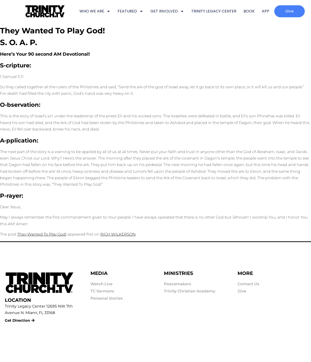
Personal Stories (106, 298)
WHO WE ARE (94, 11)
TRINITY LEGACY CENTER (213, 11)
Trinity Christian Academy (189, 291)
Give (242, 291)
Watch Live (101, 284)
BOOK (249, 11)
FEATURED (130, 11)
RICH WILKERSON (118, 234)
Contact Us (248, 284)
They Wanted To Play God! (41, 234)
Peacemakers (177, 284)
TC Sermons (102, 291)
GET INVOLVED (167, 11)
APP (265, 11)
